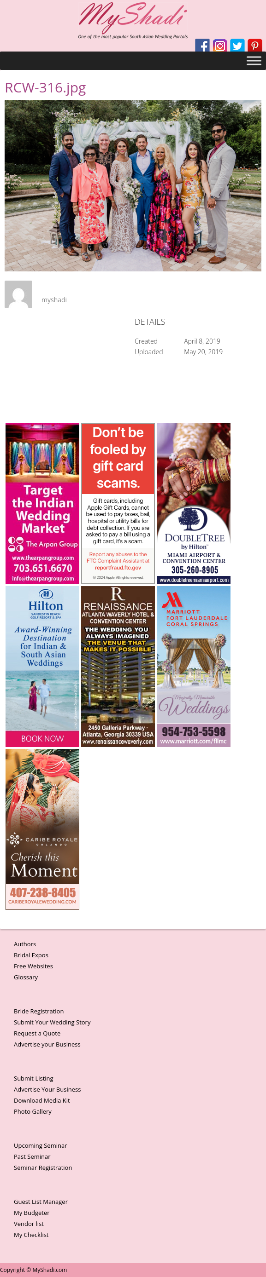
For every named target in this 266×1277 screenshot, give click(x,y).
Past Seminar (32, 1156)
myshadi (54, 299)
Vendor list (29, 1223)
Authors (25, 944)
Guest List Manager (41, 1201)
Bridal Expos (31, 955)
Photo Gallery (33, 1111)
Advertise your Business (47, 1044)
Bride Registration (39, 1011)
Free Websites (33, 966)
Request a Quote (37, 1033)
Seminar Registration (43, 1167)
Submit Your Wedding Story (52, 1022)
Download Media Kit (42, 1100)
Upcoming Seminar (40, 1145)
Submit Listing (33, 1078)
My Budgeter (32, 1212)
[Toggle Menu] (254, 60)
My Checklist (31, 1235)
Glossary (26, 977)
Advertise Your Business (47, 1089)
